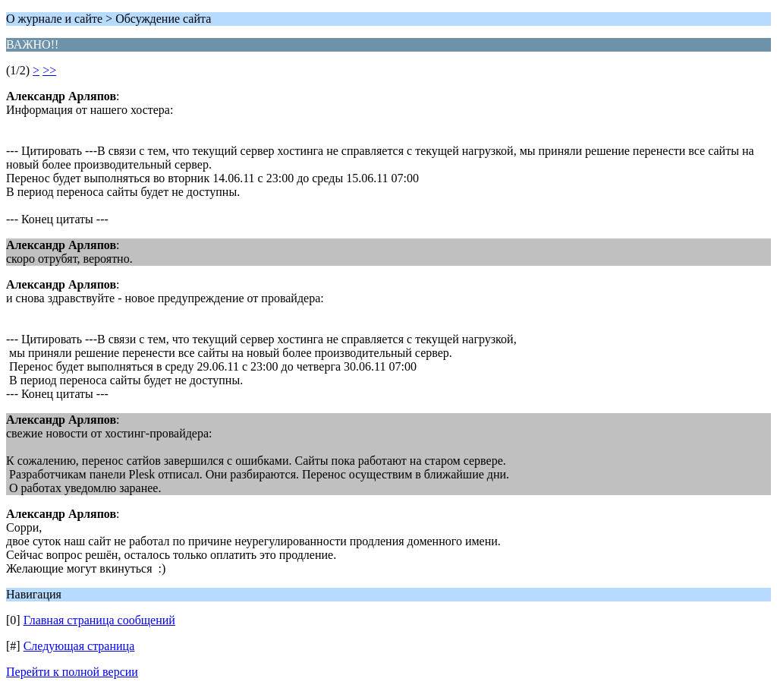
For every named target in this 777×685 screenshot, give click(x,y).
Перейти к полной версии (72, 671)
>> (49, 70)
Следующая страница (79, 645)
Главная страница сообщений (99, 620)
